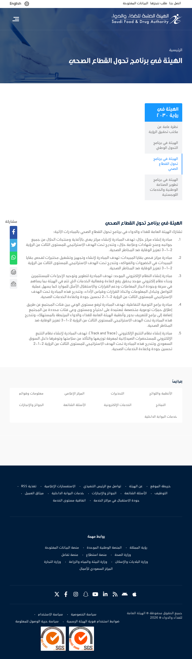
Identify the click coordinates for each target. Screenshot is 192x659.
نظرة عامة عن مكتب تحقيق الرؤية (163, 129)
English (15, 3)
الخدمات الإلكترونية (118, 405)
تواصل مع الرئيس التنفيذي (102, 486)
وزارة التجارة (52, 562)
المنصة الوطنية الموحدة (104, 547)
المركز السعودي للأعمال (96, 568)
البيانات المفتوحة (135, 3)
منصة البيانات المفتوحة (62, 547)
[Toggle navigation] (16, 19)
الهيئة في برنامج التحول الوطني (165, 145)
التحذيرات (117, 393)
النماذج (161, 405)
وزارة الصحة (122, 555)
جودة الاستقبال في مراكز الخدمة (117, 500)
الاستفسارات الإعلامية (60, 486)
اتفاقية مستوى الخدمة (69, 500)
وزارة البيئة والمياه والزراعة (88, 562)
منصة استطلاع (96, 555)
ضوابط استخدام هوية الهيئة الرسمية (93, 621)
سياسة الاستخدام (50, 614)
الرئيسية (175, 50)
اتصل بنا (175, 3)
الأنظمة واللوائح (160, 393)
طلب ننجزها (158, 3)
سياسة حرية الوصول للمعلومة (37, 621)
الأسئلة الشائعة (74, 405)
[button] (26, 3)
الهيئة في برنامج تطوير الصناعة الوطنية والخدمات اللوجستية (164, 187)
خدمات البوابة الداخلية (160, 416)
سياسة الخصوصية (83, 614)
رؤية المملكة (138, 547)
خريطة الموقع (160, 486)
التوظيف (161, 493)
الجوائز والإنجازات (31, 405)
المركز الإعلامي (74, 393)
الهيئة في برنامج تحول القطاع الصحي (165, 164)
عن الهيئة (135, 486)
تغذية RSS (28, 486)
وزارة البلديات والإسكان (131, 562)
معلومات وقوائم (31, 393)
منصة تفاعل (69, 555)
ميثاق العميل (34, 493)
